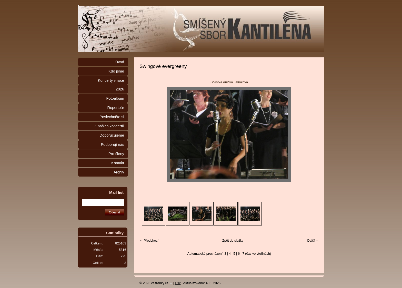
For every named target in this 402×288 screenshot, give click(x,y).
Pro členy (116, 154)
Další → (313, 240)
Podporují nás (112, 144)
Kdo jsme (116, 71)
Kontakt (117, 163)
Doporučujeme (111, 135)
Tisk (177, 283)
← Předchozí (148, 240)
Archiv (119, 172)
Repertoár (115, 108)
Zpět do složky (233, 240)
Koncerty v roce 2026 (111, 84)
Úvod (119, 62)
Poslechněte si (111, 117)
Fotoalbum (115, 98)
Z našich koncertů (109, 126)
